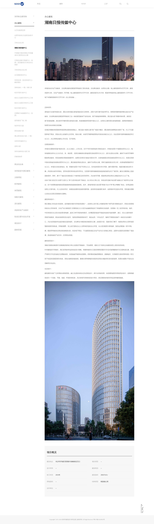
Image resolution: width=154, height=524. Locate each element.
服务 (61, 4)
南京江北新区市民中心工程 (23, 98)
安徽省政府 (18, 156)
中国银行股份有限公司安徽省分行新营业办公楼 (23, 54)
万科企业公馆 (19, 43)
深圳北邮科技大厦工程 (22, 151)
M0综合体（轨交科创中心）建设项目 (23, 81)
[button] (89, 78)
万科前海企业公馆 (20, 70)
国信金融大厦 (19, 131)
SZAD (83, 4)
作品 (38, 4)
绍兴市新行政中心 (20, 92)
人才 (106, 4)
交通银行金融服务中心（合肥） (23, 114)
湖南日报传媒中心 (20, 48)
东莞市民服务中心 (20, 141)
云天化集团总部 (19, 30)
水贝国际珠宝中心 (20, 75)
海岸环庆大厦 (19, 126)
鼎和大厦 (17, 146)
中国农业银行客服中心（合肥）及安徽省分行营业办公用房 (23, 63)
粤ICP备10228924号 (99, 519)
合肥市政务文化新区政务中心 (23, 36)
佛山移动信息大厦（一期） (23, 136)
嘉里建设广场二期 (20, 120)
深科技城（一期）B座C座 (23, 87)
